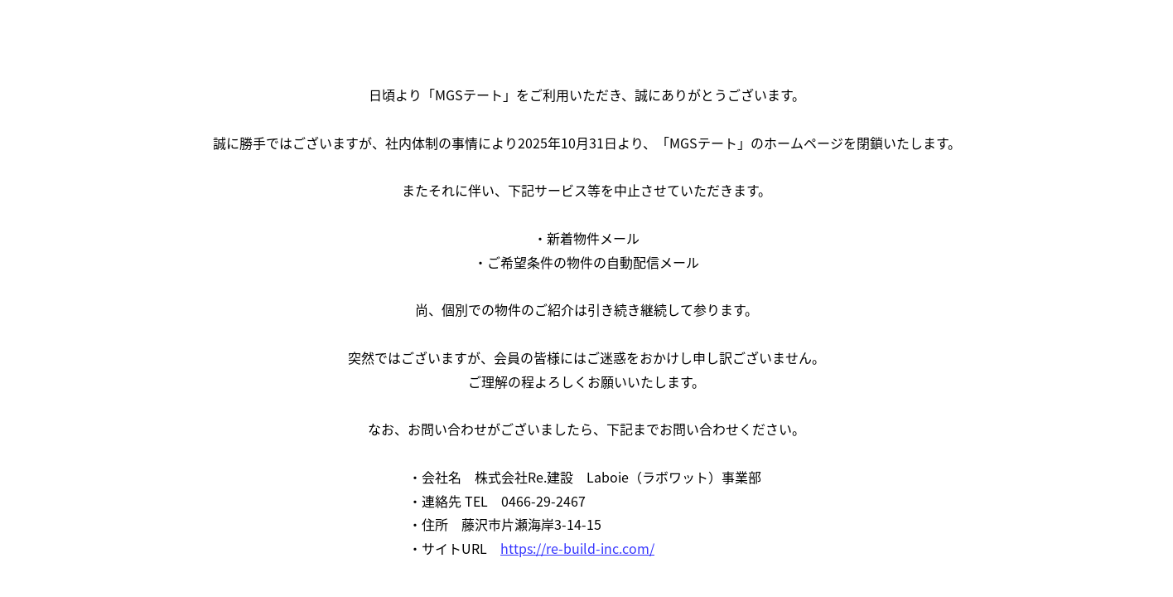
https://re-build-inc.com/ (577, 548)
